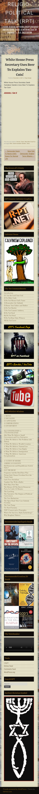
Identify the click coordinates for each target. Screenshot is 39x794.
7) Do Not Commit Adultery (14, 310)
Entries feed (8, 666)
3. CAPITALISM (10, 421)
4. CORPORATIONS (11, 423)
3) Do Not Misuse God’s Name (14, 300)
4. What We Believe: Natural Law (16, 446)
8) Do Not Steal (9, 313)
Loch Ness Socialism (11, 479)
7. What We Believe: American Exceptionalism (15, 455)
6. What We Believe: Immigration (16, 451)
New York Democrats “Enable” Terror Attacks (27, 153)
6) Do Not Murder (10, 308)
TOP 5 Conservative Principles (15, 510)
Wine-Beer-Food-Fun (30, 141)
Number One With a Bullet (13, 482)
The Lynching (9, 491)
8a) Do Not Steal (10, 315)
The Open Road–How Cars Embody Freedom (16, 502)
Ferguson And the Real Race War (16, 472)
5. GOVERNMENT (10, 426)
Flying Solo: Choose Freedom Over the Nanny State (18, 476)
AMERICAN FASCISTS (12, 463)
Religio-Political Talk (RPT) (19, 12)
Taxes (22, 141)
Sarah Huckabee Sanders (19, 143)
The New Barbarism (11, 498)
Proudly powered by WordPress (14, 789)
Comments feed (10, 669)
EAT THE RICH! (10, 470)
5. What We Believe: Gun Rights (15, 449)
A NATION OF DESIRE (12, 461)
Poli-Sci (18, 141)
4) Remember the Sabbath (13, 303)
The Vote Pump (9, 505)
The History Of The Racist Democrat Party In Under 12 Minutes (17, 488)
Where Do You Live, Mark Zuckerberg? (18, 512)
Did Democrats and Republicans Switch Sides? (18, 467)
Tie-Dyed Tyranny (10, 507)
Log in (6, 663)
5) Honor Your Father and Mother (16, 305)
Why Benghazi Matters (12, 515)
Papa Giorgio (28, 78)
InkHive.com (7, 792)
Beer (11, 143)
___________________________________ (18, 428)
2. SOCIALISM (9, 418)
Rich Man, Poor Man (11, 484)
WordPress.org (9, 672)
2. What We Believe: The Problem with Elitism (18, 440)
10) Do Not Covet (10, 320)
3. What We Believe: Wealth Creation (17, 444)
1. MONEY (7, 416)
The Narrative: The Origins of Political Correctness (18, 495)
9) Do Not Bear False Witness (14, 318)
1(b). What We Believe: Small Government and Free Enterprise (16, 436)
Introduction (8, 293)
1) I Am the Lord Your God (13, 295)
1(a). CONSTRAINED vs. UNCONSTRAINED (12, 432)
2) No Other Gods (10, 298)
